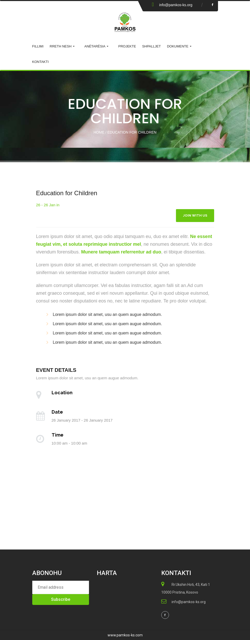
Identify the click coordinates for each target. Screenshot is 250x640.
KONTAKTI (40, 62)
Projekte (127, 46)
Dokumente (177, 46)
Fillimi (38, 46)
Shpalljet (151, 46)
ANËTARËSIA (94, 46)
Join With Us (195, 215)
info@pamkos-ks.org (175, 5)
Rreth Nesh (61, 46)
